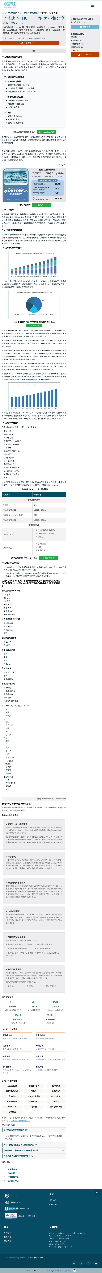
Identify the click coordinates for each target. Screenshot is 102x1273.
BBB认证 (34, 1006)
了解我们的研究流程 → (20, 1120)
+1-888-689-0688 (62, 1238)
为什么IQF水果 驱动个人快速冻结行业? (34, 1145)
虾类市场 (11, 1173)
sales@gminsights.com (63, 1247)
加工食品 (23, 13)
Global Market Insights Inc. (14, 1257)
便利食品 (34, 13)
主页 (4, 13)
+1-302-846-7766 (59, 1241)
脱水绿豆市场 (13, 1181)
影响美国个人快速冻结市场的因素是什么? (34, 1150)
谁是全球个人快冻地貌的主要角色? (34, 1156)
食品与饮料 (12, 13)
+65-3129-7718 (59, 1244)
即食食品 (13, 234)
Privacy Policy (65, 1271)
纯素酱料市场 (13, 1177)
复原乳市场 (12, 1169)
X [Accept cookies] (74, 1271)
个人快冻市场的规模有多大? (34, 1129)
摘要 (34, 51)
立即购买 (85, 27)
